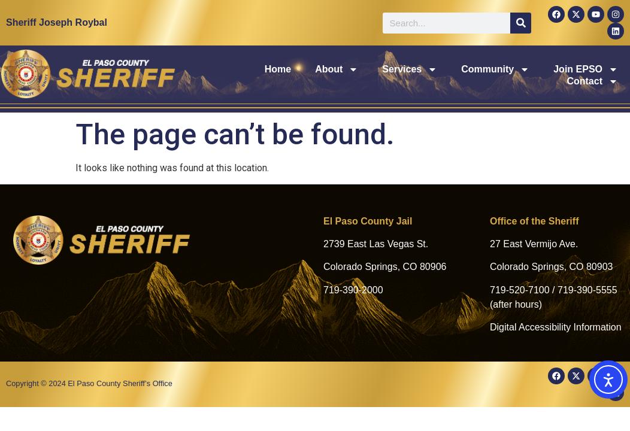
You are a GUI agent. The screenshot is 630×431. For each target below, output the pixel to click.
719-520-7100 (520, 290)
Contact (592, 75)
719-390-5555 (587, 290)
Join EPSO (510, 75)
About (262, 75)
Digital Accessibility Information (556, 327)
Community (420, 75)
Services (335, 75)
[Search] (520, 23)
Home (203, 75)
